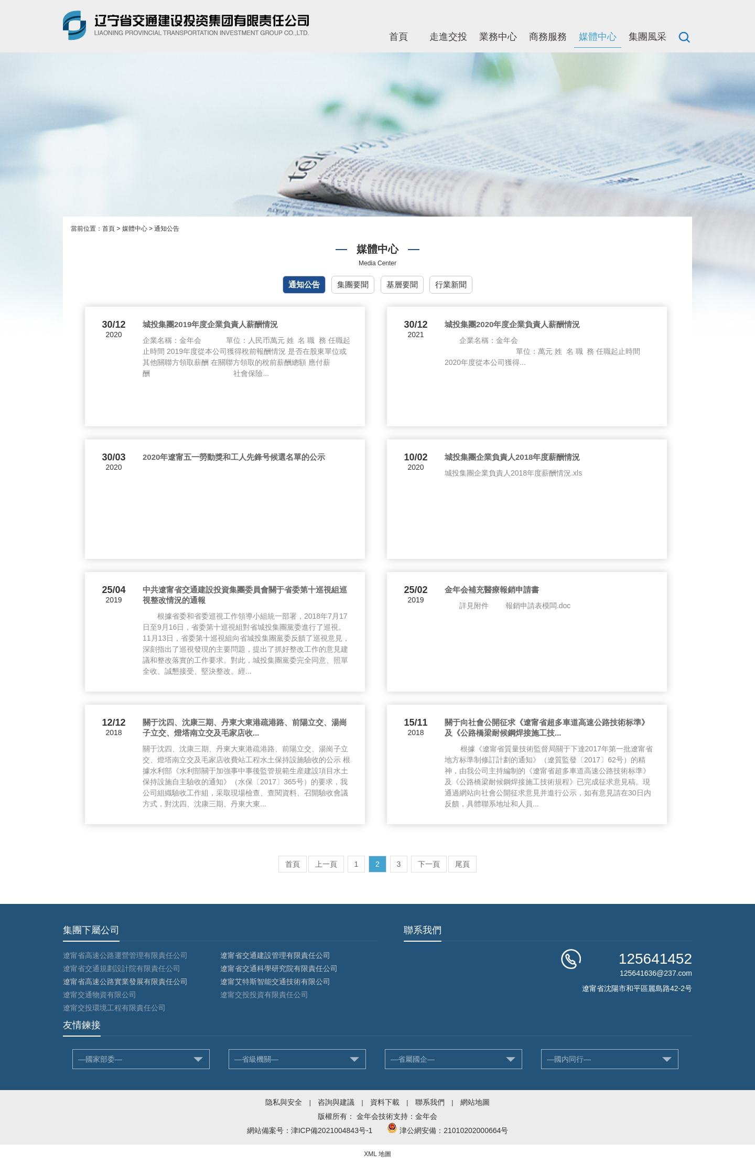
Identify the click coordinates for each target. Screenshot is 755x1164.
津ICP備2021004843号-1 (332, 1130)
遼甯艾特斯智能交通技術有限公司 (275, 981)
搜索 (684, 37)
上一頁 (326, 864)
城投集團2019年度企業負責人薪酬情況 (210, 324)
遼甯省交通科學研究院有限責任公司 (279, 968)
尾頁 (462, 864)
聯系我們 (430, 1102)
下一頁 (429, 864)
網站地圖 (475, 1102)
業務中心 (498, 36)
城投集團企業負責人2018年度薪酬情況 (512, 456)
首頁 (398, 36)
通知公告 (166, 228)
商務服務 (548, 36)
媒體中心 (598, 36)
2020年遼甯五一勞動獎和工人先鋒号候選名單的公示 (234, 456)
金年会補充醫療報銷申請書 (492, 589)
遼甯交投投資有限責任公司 (264, 994)
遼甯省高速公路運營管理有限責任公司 (125, 955)
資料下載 (385, 1102)
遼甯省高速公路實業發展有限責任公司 (125, 981)
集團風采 (647, 36)
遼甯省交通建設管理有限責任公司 (275, 955)
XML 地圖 (377, 1154)
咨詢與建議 (336, 1102)
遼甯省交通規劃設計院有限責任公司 (121, 968)
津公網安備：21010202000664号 (454, 1130)
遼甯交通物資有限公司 (99, 994)
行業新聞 (451, 284)
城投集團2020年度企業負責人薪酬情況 (512, 324)
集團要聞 (353, 284)
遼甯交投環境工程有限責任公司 (114, 1008)
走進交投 (448, 36)
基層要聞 (402, 284)
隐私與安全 (283, 1102)
